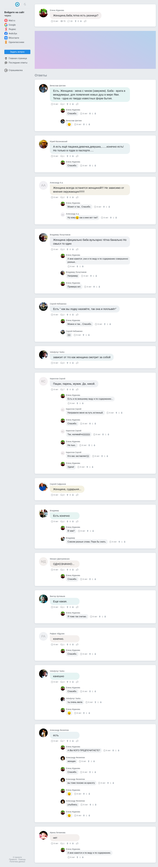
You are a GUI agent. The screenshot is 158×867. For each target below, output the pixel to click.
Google (10, 24)
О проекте (17, 857)
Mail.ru (9, 20)
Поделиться (85, 21)
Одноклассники (14, 42)
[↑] (76, 21)
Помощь (22, 859)
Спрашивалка (13, 70)
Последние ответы (15, 62)
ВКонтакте (11, 37)
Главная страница (15, 58)
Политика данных (17, 861)
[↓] (80, 21)
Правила (13, 859)
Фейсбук (10, 33)
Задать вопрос (17, 52)
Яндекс (10, 29)
